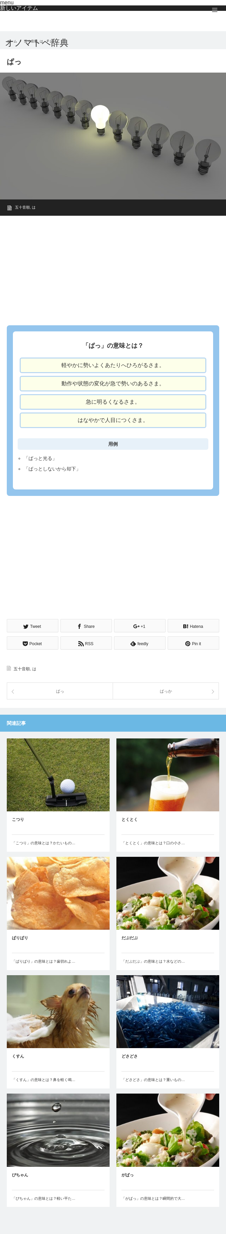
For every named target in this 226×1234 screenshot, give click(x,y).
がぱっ (127, 1175)
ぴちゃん (20, 1175)
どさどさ (129, 1056)
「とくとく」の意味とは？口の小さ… (153, 843)
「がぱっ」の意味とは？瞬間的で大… (153, 1198)
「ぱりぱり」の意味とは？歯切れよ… (43, 961)
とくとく (129, 819)
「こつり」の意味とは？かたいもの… (43, 843)
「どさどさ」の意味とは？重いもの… (153, 1080)
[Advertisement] (113, 268)
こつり (18, 819)
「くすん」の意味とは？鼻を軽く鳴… (43, 1080)
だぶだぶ (129, 938)
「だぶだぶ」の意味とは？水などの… (153, 961)
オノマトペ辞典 (37, 42)
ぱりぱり (20, 938)
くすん (18, 1056)
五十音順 (22, 207)
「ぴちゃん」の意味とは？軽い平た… (43, 1198)
